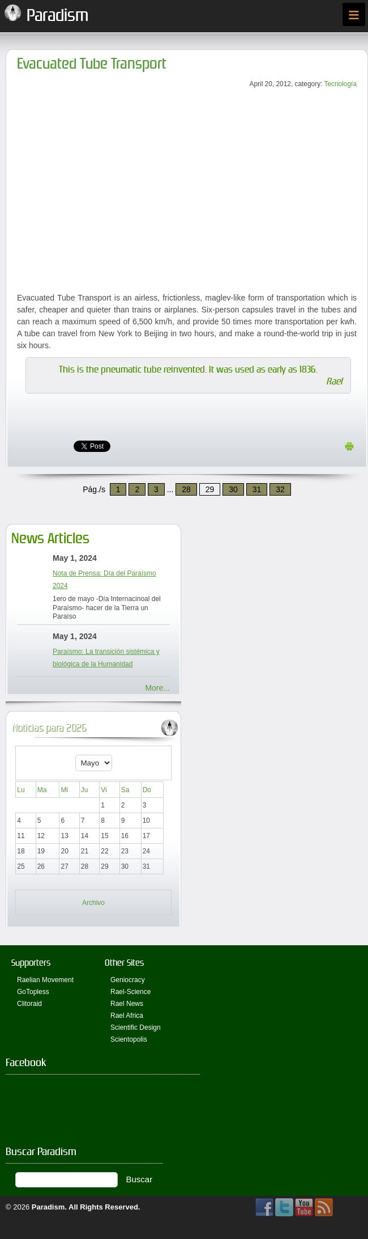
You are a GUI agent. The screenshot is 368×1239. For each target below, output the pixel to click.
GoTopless (33, 992)
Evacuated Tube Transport (91, 64)
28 (186, 489)
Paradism (48, 1207)
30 (233, 489)
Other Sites (124, 962)
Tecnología (340, 84)
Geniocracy (127, 980)
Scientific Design (135, 1027)
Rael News (126, 1004)
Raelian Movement (45, 980)
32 (280, 489)
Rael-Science (130, 992)
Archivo (93, 903)
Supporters (30, 962)
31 (257, 489)
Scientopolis (128, 1039)
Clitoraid (29, 1004)
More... (157, 687)
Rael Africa (126, 1016)
